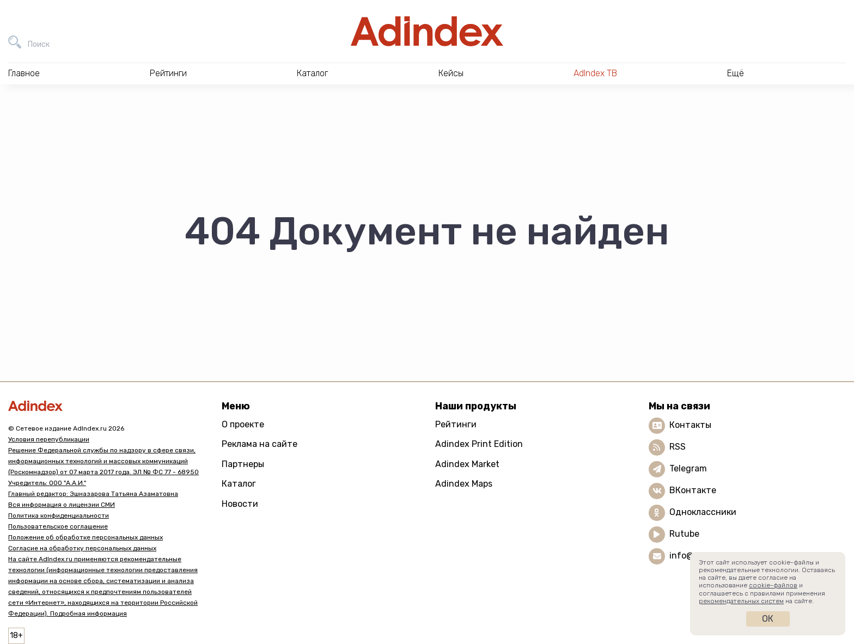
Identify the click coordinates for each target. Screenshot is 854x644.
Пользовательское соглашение (58, 526)
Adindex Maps (463, 484)
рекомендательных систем (741, 601)
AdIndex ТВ (595, 73)
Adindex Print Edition (479, 444)
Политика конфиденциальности (58, 515)
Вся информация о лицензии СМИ (61, 504)
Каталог (239, 484)
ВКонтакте (692, 490)
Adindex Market (467, 464)
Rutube (684, 534)
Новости (240, 504)
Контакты (690, 425)
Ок (767, 619)
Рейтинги (456, 424)
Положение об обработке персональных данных (85, 537)
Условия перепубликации (48, 439)
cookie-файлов (773, 585)
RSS (677, 446)
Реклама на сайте (259, 444)
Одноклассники (702, 512)
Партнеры (243, 464)
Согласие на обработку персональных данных (82, 548)
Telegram (688, 468)
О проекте (243, 424)
